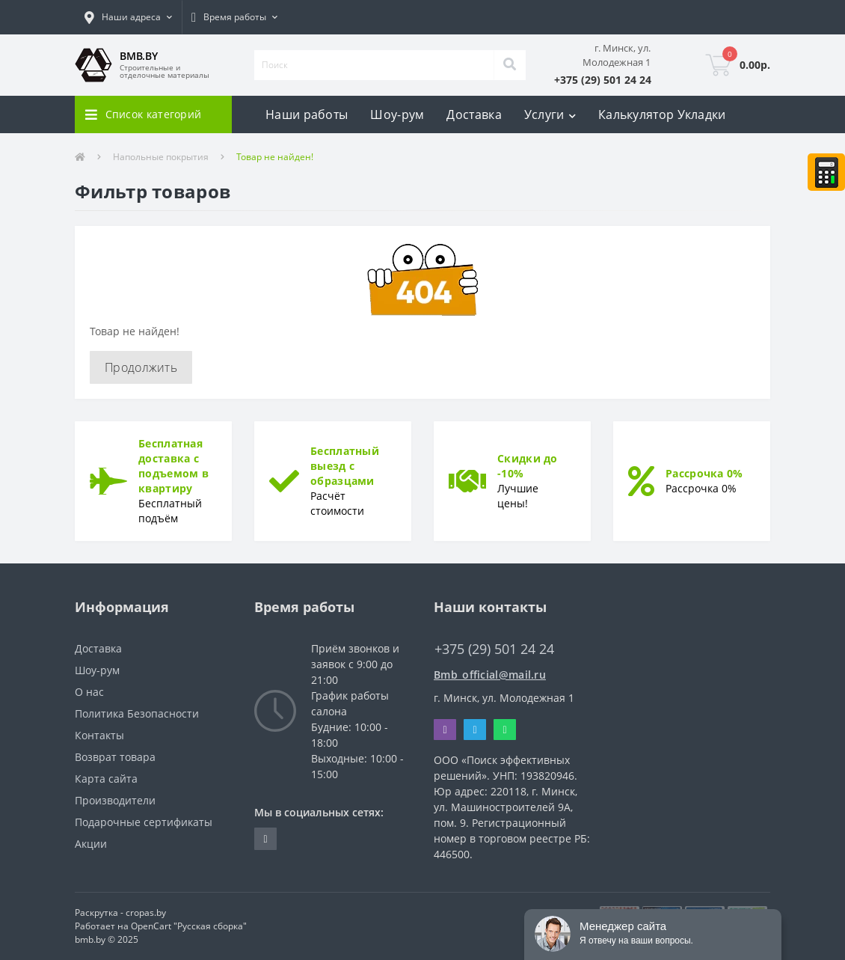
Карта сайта (106, 778)
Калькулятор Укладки (662, 114)
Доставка (473, 114)
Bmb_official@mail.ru (490, 674)
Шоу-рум (397, 114)
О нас (89, 692)
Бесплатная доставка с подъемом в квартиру (173, 465)
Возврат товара (115, 757)
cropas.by (146, 912)
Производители (115, 800)
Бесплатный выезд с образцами (344, 466)
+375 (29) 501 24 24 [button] (494, 649)
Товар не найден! (274, 156)
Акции (91, 844)
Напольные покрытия (161, 156)
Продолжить (141, 367)
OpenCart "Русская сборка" (189, 926)
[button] (128, 17)
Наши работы (306, 114)
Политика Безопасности (137, 713)
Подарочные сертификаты (143, 822)
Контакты (99, 735)
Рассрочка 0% (704, 473)
